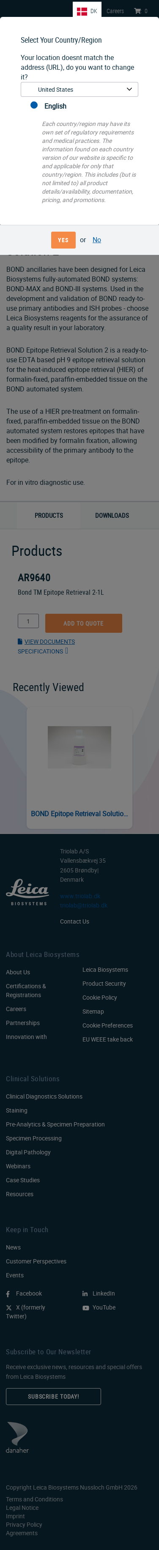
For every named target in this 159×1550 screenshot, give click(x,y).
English (48, 106)
